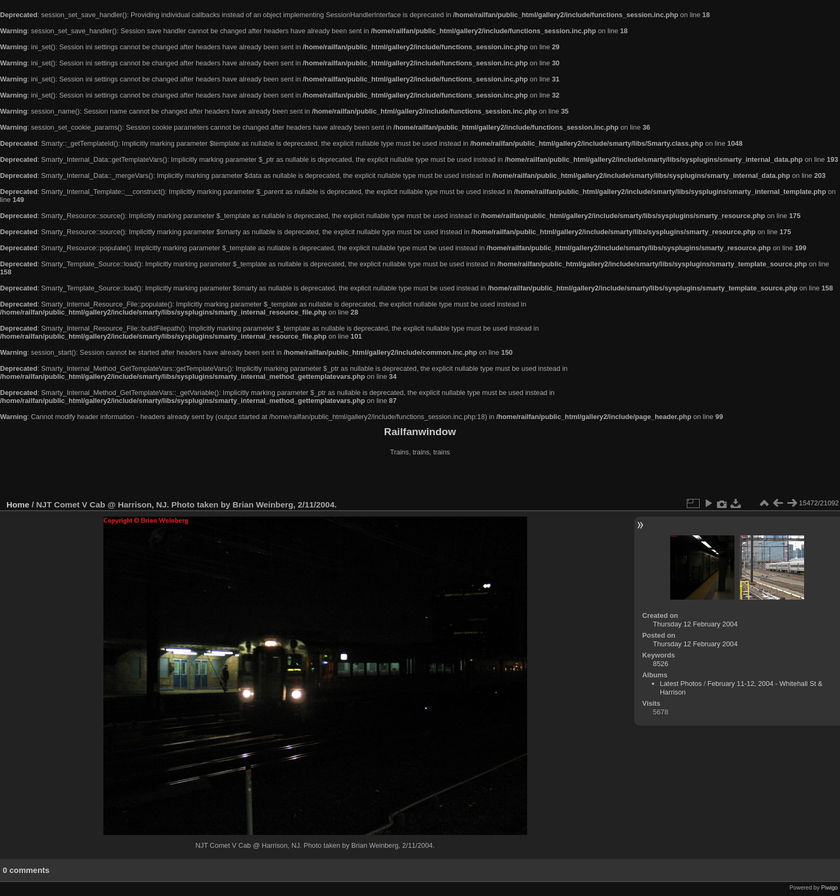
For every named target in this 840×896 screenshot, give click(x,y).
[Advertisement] (420, 479)
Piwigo (829, 887)
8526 (660, 664)
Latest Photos (681, 684)
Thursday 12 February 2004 (695, 624)
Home (17, 504)
